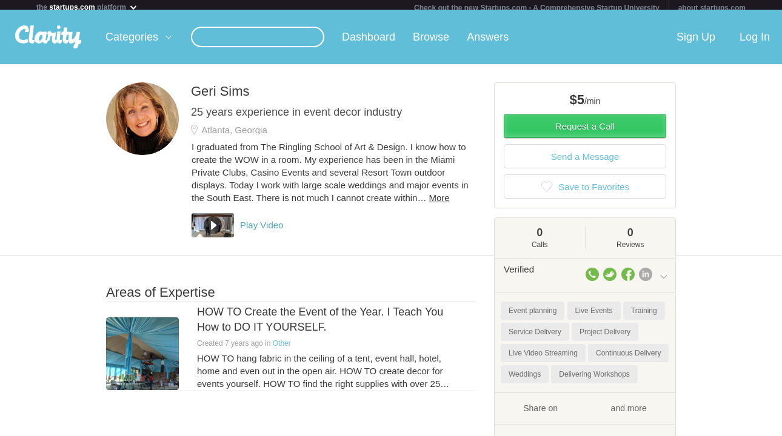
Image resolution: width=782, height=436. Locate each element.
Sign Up (696, 42)
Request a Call (585, 131)
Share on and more (585, 412)
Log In (755, 42)
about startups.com (712, 8)
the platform (87, 7)
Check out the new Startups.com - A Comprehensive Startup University (537, 8)
